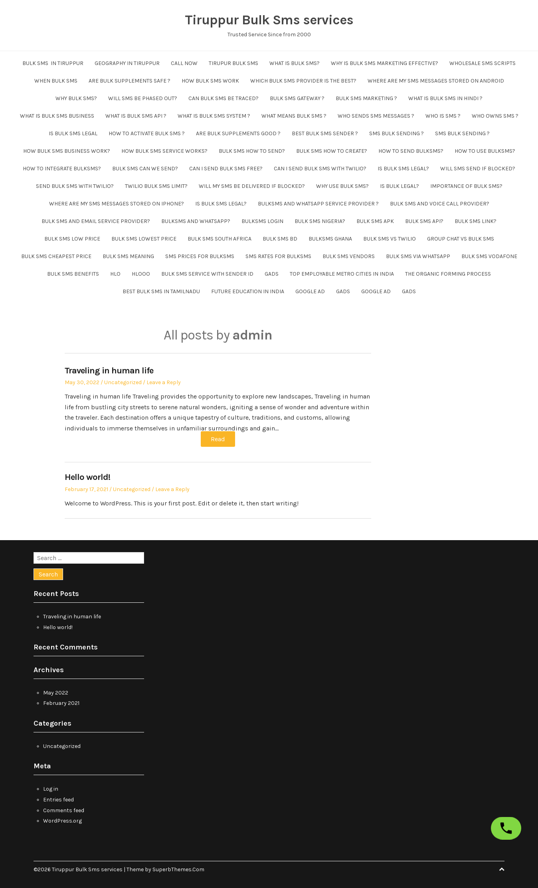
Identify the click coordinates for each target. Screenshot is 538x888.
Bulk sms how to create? (331, 151)
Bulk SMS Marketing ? (366, 98)
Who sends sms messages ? (376, 115)
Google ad (310, 291)
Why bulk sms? (76, 98)
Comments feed (63, 810)
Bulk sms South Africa (219, 238)
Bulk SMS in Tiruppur (52, 63)
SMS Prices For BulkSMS (199, 256)
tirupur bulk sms (233, 63)
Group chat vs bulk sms (460, 238)
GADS (272, 273)
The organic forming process (448, 273)
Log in (50, 788)
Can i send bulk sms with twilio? (320, 168)
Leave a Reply (163, 382)
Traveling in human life (109, 370)
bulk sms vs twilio (389, 238)
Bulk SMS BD (280, 238)
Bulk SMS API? (424, 221)
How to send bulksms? (410, 151)
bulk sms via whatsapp (418, 256)
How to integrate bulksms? (62, 168)
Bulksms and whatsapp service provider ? (318, 203)
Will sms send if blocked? (477, 168)
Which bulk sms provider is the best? (303, 80)
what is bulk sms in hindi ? (445, 98)
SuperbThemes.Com (178, 869)
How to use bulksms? (485, 151)
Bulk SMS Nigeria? (320, 221)
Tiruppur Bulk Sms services (269, 20)
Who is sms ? (443, 115)
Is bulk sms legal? (403, 168)
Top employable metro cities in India (342, 273)
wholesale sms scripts (482, 63)
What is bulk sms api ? (135, 115)
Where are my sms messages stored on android (436, 80)
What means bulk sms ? (293, 115)
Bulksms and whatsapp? (195, 221)
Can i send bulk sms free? (226, 168)
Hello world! (87, 477)
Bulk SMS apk (375, 221)
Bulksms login (262, 221)
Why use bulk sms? (342, 186)
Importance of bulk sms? (466, 186)
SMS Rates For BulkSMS (278, 256)
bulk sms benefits (73, 273)
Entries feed (58, 799)
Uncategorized (123, 382)
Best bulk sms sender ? (325, 133)
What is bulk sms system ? (214, 115)
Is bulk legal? (399, 186)
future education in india (247, 291)
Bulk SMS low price (72, 238)
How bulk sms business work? (66, 151)
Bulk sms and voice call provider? (439, 203)
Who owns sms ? (495, 115)
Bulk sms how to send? (252, 151)
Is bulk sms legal (73, 133)
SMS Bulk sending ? (396, 133)
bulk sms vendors (348, 256)
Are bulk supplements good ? (238, 133)
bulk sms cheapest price (56, 256)
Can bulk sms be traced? (223, 98)
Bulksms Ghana (330, 238)
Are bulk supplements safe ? (129, 80)
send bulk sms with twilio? (75, 186)
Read (218, 439)
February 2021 (61, 703)
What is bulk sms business (57, 115)
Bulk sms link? (475, 221)
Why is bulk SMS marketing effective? (384, 63)
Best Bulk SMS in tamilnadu (161, 291)
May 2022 (55, 692)
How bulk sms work (210, 80)
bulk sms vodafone (489, 256)
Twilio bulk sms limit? (156, 186)
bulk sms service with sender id (207, 273)
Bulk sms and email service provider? (96, 221)
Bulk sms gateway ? (297, 98)
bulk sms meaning (128, 256)
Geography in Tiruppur (127, 63)
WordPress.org (62, 820)
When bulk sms (55, 80)
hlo (115, 273)
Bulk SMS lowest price (143, 238)
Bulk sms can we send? (145, 168)
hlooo (141, 273)
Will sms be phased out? (142, 98)
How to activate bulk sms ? (147, 133)
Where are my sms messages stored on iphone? (116, 203)
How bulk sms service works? (164, 151)
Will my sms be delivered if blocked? (252, 186)
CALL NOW (184, 63)
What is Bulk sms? (294, 63)
